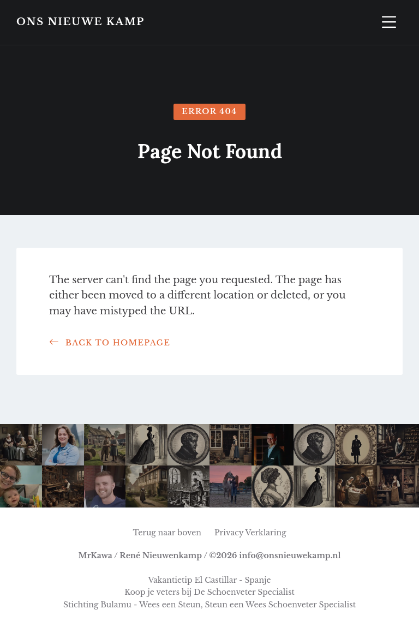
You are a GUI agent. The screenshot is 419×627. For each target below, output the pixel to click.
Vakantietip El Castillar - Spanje (209, 580)
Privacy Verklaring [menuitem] (250, 533)
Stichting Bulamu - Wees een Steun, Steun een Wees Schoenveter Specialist (209, 605)
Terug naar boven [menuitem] (167, 533)
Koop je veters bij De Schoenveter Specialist (209, 592)
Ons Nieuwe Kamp (80, 22)
